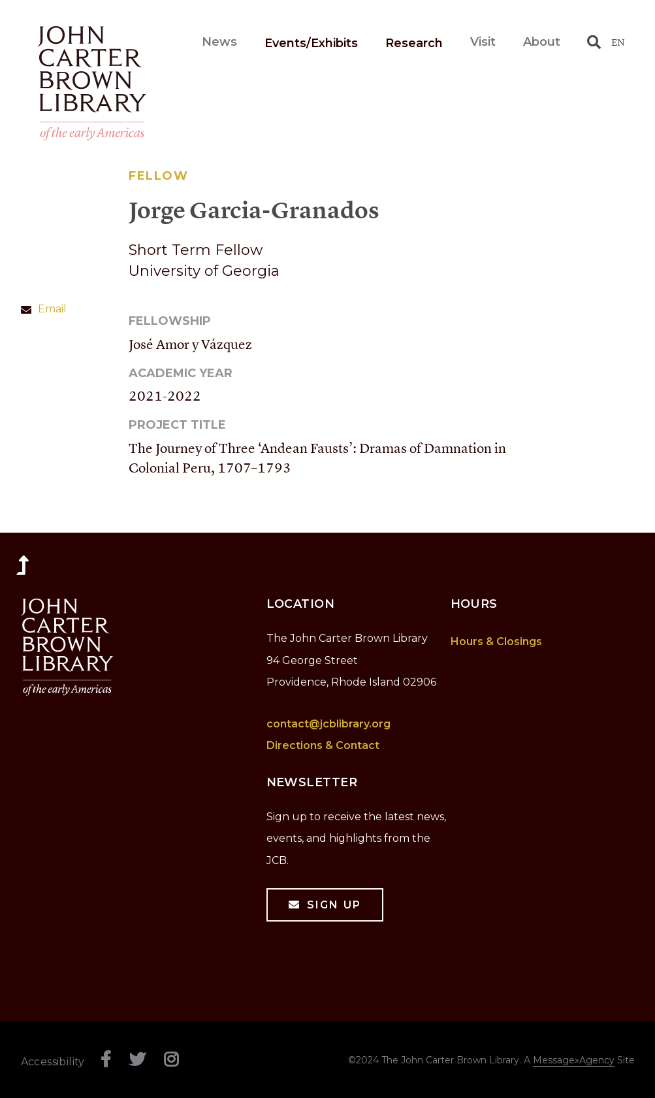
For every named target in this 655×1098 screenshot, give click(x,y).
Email (52, 309)
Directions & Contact (322, 745)
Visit (483, 42)
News (271, 42)
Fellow (158, 176)
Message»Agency (574, 1060)
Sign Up (334, 905)
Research (414, 43)
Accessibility (53, 1062)
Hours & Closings (496, 641)
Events (337, 43)
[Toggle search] (594, 42)
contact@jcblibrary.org (328, 724)
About (541, 42)
